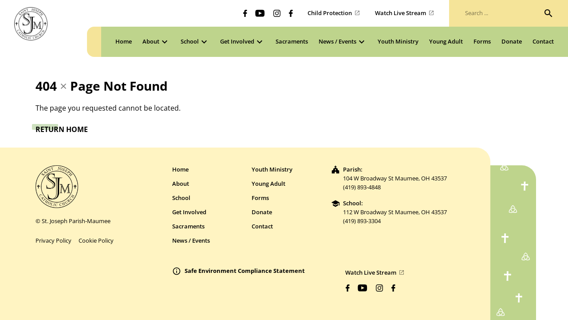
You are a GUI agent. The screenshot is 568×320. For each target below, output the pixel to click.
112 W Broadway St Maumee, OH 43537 (395, 212)
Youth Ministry (272, 169)
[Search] (548, 13)
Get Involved (189, 212)
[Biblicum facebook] (245, 13)
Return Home (62, 129)
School (181, 198)
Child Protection (330, 13)
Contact (262, 226)
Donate (262, 212)
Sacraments (188, 226)
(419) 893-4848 (362, 187)
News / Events (191, 240)
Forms (260, 198)
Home (180, 169)
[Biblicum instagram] (276, 13)
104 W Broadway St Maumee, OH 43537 (395, 178)
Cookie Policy (96, 240)
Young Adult (268, 184)
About (180, 184)
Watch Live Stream (400, 13)
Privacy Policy (53, 240)
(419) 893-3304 (362, 221)
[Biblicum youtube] (260, 13)
